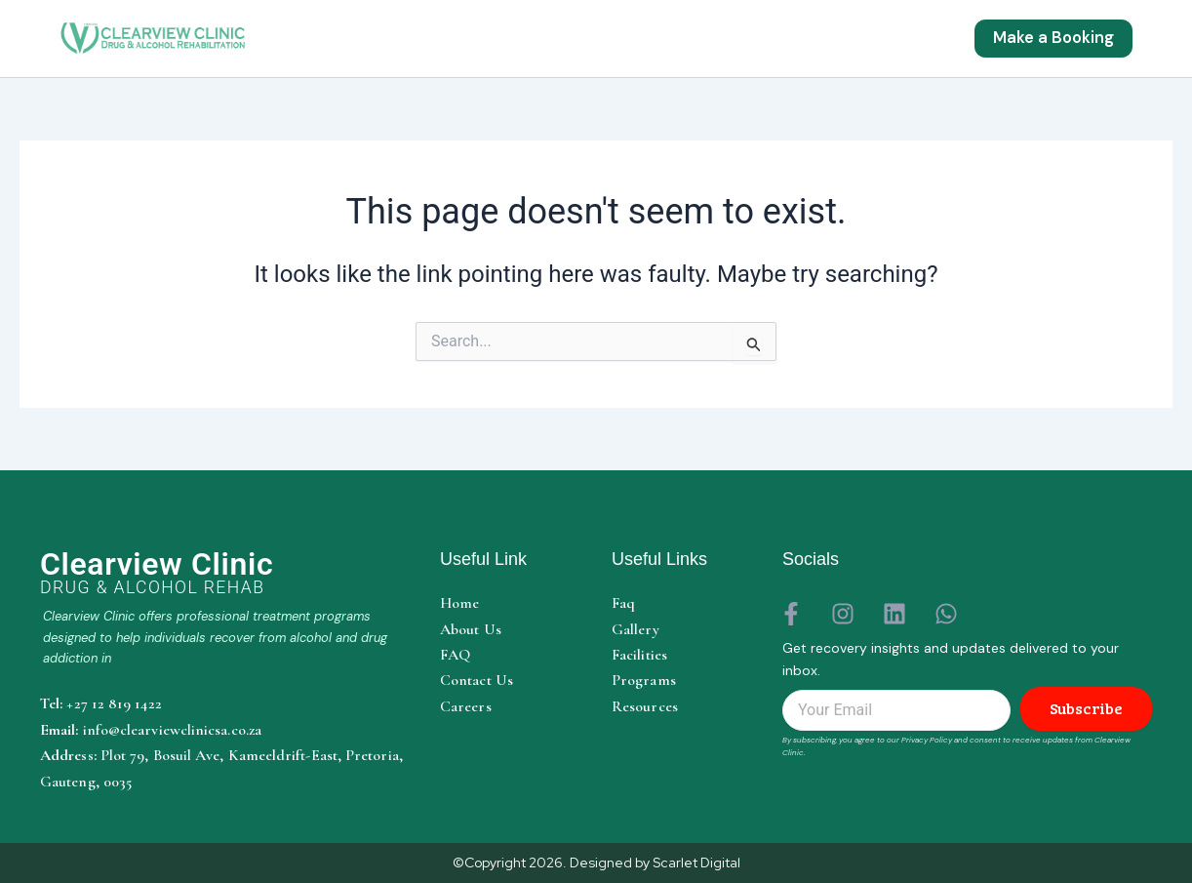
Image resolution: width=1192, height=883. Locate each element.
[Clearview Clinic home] (225, 572)
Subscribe (1086, 709)
